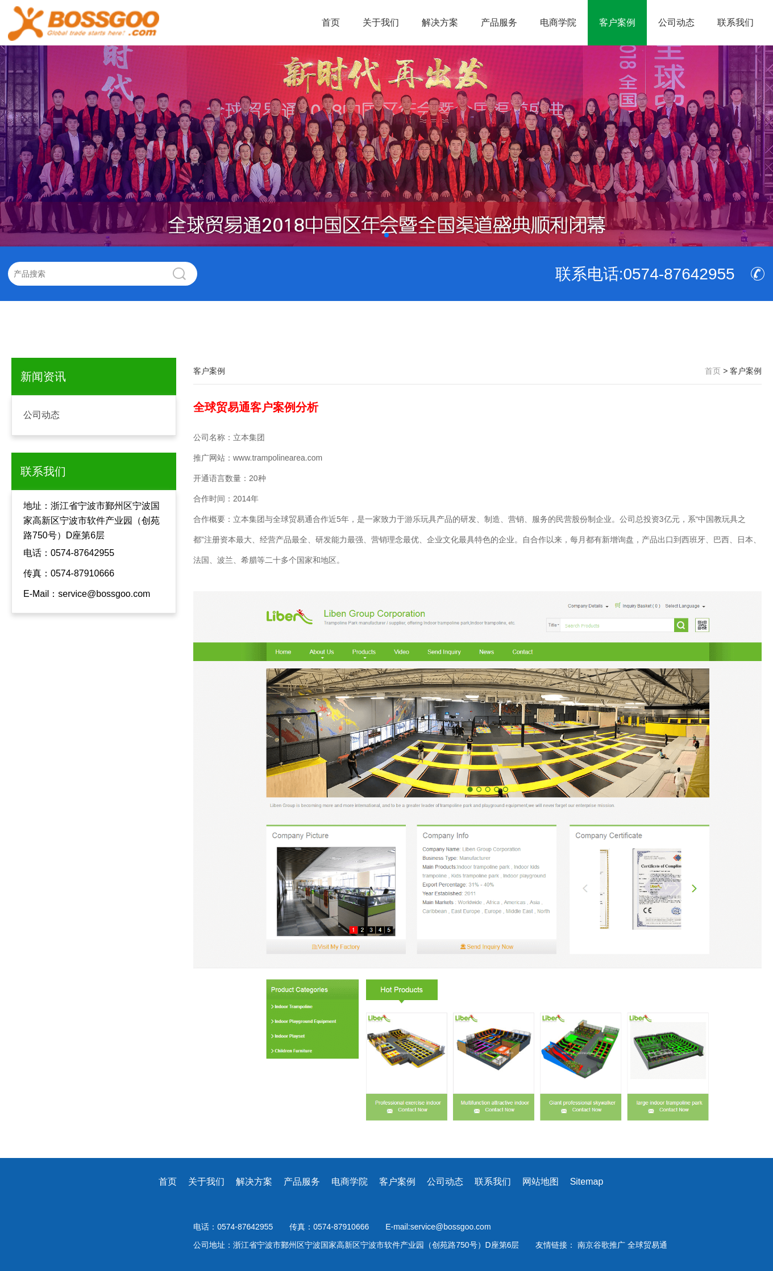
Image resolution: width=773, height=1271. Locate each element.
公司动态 (676, 22)
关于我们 (381, 22)
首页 (331, 22)
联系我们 (735, 22)
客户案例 (617, 22)
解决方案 (440, 22)
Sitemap (587, 1181)
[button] (386, 235)
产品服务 (499, 22)
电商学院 (558, 22)
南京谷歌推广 (602, 1244)
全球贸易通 (647, 1244)
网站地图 (540, 1181)
